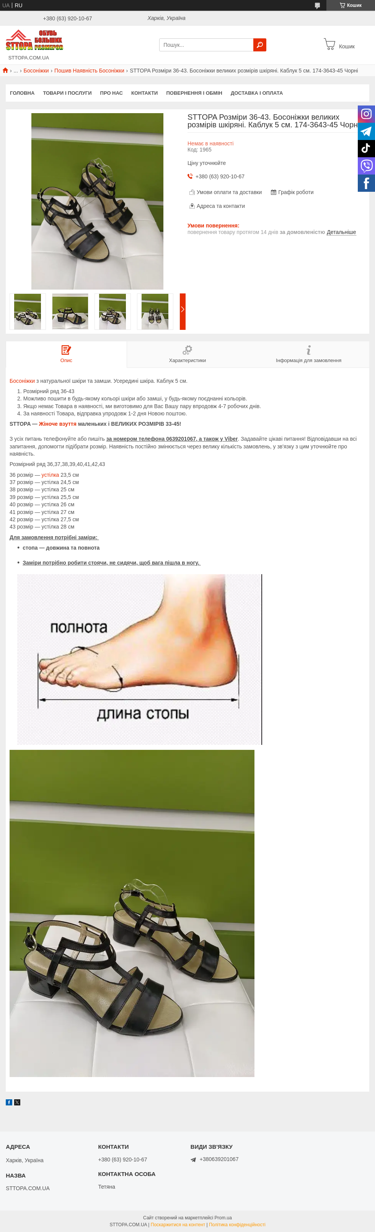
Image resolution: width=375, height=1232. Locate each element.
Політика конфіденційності (237, 1224)
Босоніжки (36, 71)
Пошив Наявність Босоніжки (89, 71)
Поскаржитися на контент (178, 1224)
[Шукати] (259, 44)
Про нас (111, 93)
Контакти (144, 93)
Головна (22, 93)
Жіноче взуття (58, 424)
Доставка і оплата (257, 93)
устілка (50, 475)
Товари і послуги (67, 93)
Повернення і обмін (194, 93)
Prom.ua (223, 1217)
